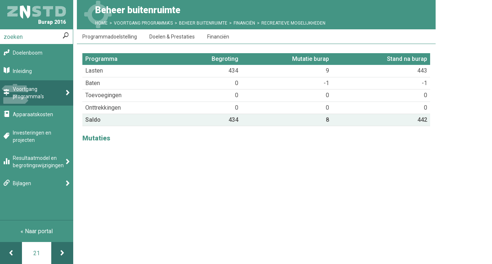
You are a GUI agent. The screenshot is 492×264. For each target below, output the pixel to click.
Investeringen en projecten (32, 136)
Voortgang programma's (28, 92)
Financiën (244, 23)
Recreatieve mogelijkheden (293, 23)
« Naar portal (36, 231)
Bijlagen (22, 183)
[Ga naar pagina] (36, 253)
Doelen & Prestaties (172, 37)
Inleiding (22, 71)
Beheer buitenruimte (203, 23)
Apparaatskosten (33, 114)
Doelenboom (27, 53)
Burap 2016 (36, 15)
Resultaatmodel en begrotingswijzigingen (38, 161)
